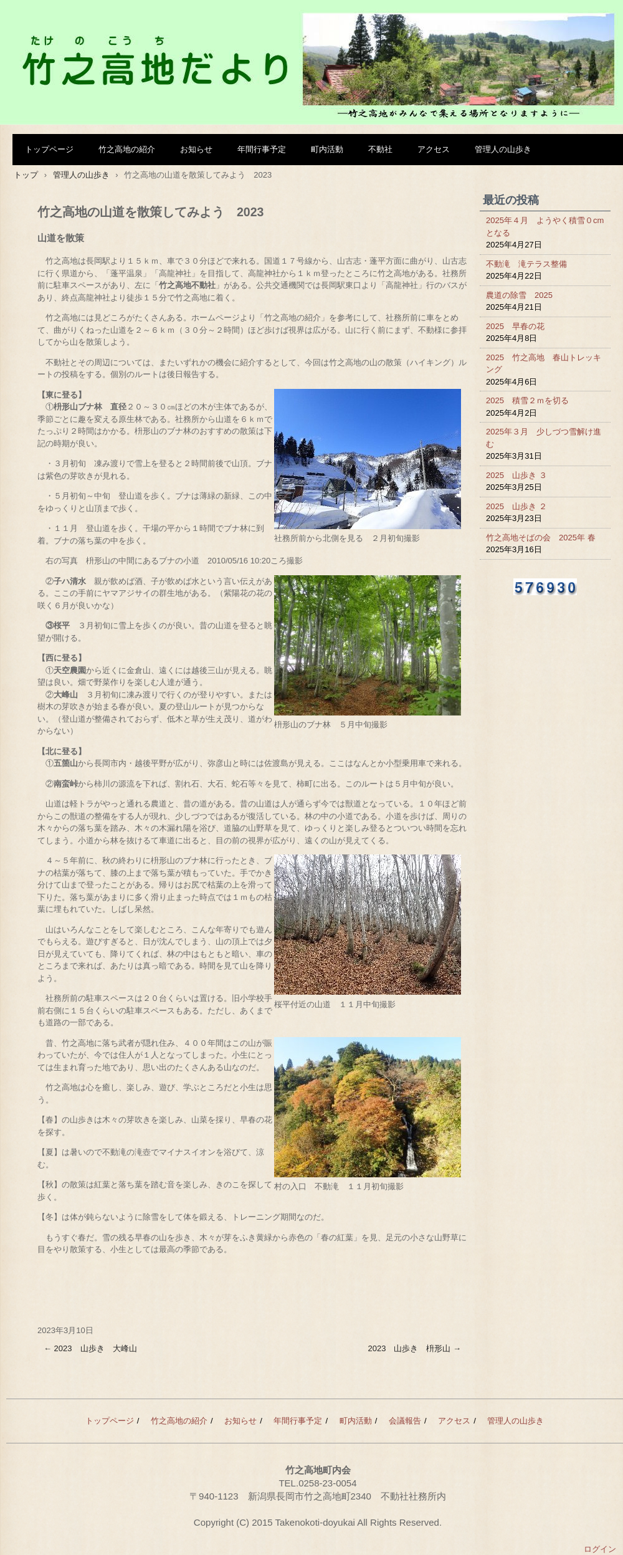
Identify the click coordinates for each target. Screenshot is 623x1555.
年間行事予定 (261, 149)
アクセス (433, 149)
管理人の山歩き (503, 149)
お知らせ (196, 149)
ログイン (600, 1549)
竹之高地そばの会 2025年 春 (541, 537)
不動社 (380, 149)
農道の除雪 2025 (519, 295)
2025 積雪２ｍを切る (527, 400)
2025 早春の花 (515, 326)
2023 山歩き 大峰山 (90, 1348)
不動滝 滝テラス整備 (526, 264)
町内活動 (327, 149)
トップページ (49, 149)
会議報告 (405, 1420)
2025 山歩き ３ (516, 475)
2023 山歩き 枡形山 (414, 1348)
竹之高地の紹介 (126, 149)
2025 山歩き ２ (516, 506)
